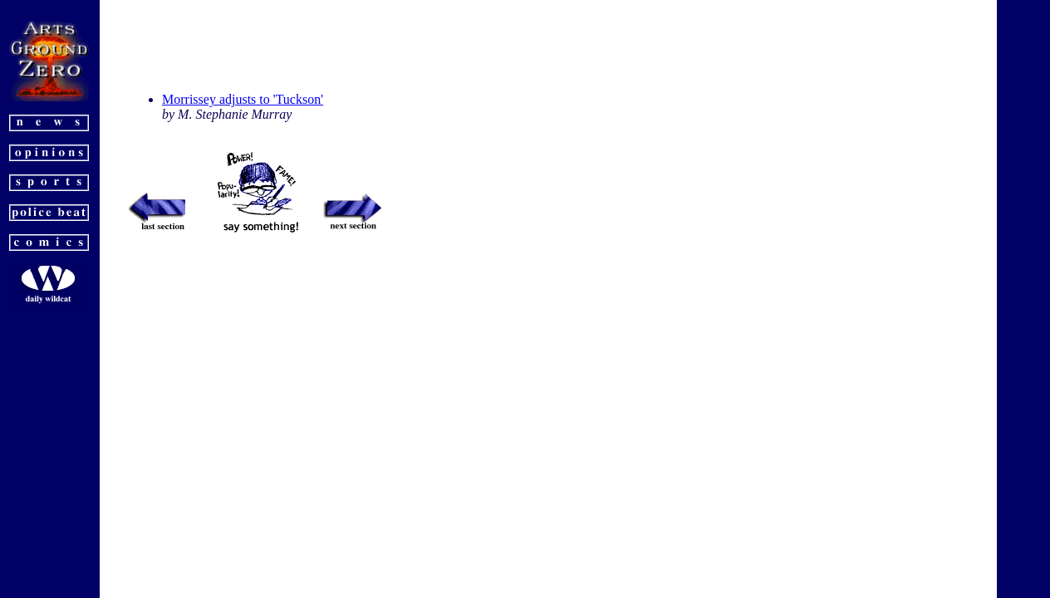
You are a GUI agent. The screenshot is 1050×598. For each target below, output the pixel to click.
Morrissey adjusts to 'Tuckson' (242, 99)
